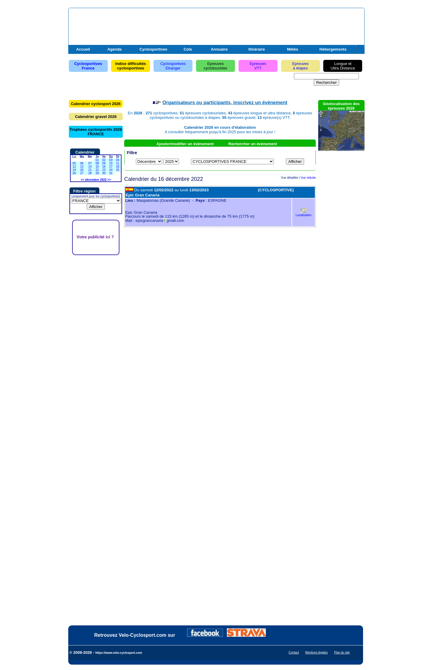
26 (74, 173)
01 (97, 160)
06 (82, 163)
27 (82, 173)
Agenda (114, 49)
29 (97, 173)
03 (111, 160)
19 (74, 170)
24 (111, 170)
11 (117, 163)
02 (103, 160)
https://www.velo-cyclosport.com (118, 652)
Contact (294, 652)
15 (97, 166)
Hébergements (332, 49)
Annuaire (219, 49)
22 (97, 170)
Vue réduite (308, 177)
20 (82, 170)
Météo (292, 49)
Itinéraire (256, 49)
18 (117, 166)
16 (103, 166)
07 (90, 163)
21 (90, 170)
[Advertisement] (293, 25)
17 (111, 166)
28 (90, 173)
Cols (187, 49)
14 (90, 166)
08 (97, 163)
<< (82, 179)
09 (103, 163)
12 (74, 166)
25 (117, 170)
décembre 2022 (96, 179)
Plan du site (342, 652)
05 (74, 163)
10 (111, 163)
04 (117, 160)
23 (103, 170)
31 (111, 173)
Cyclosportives (153, 49)
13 (82, 166)
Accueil (83, 49)
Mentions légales (316, 652)
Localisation (304, 213)
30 (103, 173)
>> (109, 179)
